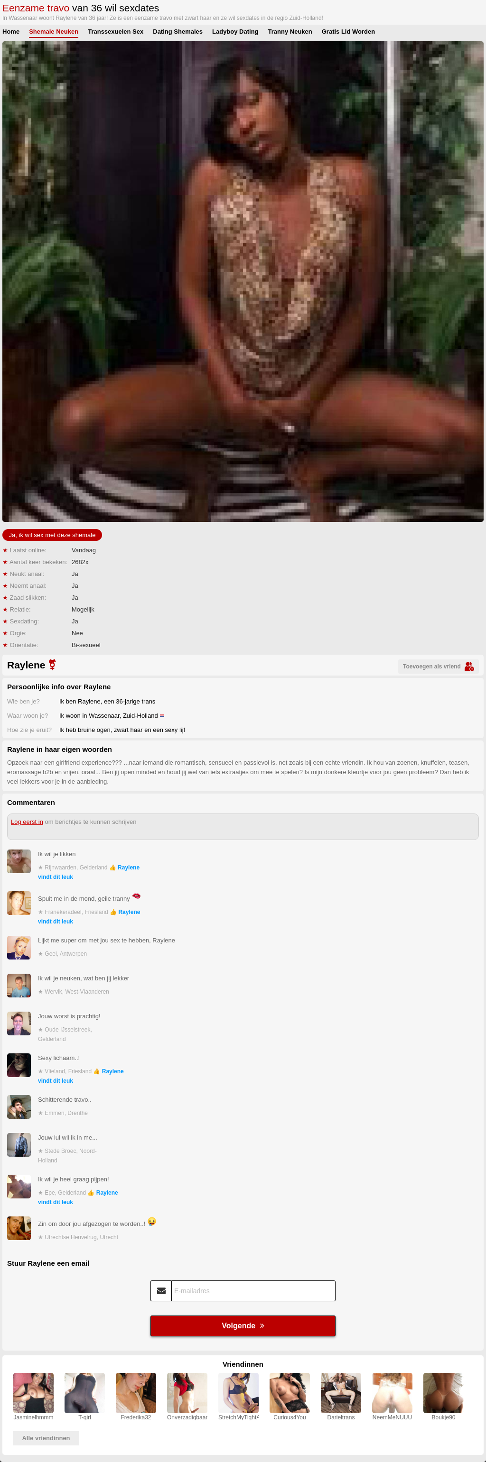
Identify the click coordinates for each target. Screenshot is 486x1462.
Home (10, 31)
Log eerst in (27, 821)
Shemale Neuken (53, 31)
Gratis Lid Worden (348, 31)
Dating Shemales (178, 31)
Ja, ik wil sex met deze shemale (52, 535)
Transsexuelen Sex (115, 31)
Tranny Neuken (290, 31)
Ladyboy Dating (235, 31)
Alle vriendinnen (46, 1438)
